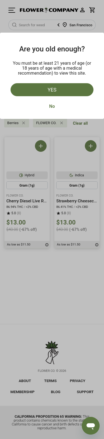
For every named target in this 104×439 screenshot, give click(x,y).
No (52, 106)
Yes (52, 90)
